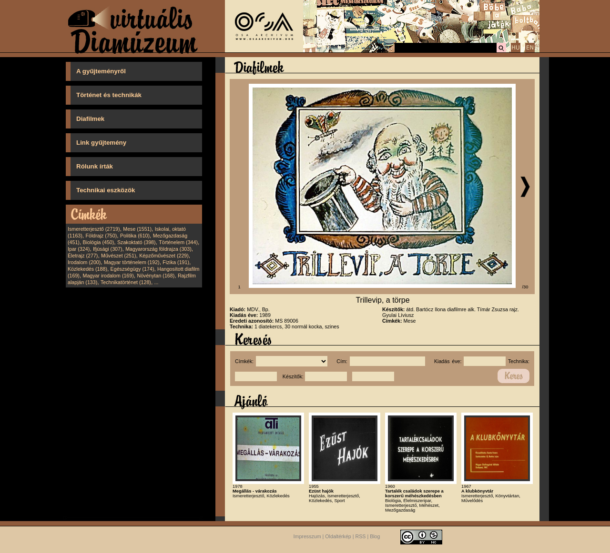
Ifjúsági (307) (107, 249)
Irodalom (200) (84, 262)
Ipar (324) (79, 249)
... (156, 282)
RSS (361, 536)
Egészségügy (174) (132, 269)
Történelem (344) (178, 242)
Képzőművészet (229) (164, 255)
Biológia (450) (98, 242)
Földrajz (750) (101, 235)
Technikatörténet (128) (126, 282)
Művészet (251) (118, 255)
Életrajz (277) (83, 255)
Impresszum (307, 536)
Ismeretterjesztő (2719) (94, 229)
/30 (525, 287)
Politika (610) (135, 235)
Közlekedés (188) (87, 269)
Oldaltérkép (338, 536)
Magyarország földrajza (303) (158, 249)
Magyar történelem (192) (132, 262)
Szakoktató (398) (136, 242)
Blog (375, 536)
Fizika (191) (176, 262)
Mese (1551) (137, 229)
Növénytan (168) (155, 275)
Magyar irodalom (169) (108, 275)
